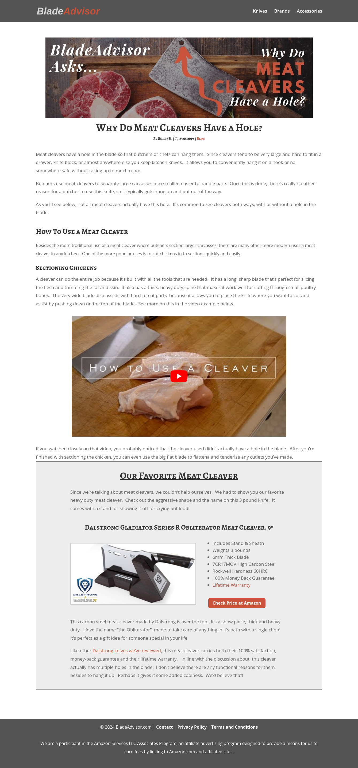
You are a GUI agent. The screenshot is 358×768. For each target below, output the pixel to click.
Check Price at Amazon (237, 603)
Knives (260, 11)
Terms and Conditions (234, 727)
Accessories (309, 11)
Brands (282, 11)
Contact (164, 727)
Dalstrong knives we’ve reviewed (127, 650)
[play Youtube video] (179, 376)
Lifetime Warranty (232, 585)
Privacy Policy (192, 727)
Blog (201, 138)
